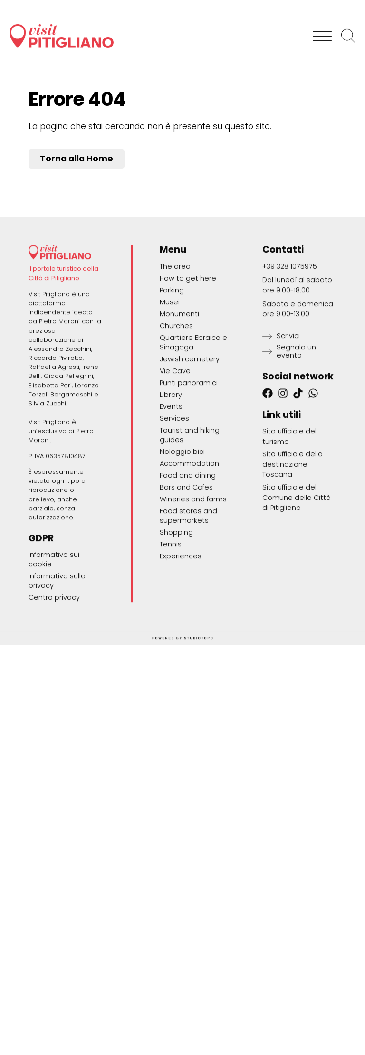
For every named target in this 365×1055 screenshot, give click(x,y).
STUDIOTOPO (199, 706)
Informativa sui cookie (54, 627)
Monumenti (179, 381)
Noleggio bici (182, 519)
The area (175, 334)
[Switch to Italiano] (297, 4)
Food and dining (188, 543)
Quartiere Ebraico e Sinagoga (193, 410)
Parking (172, 358)
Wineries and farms (193, 567)
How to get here (188, 346)
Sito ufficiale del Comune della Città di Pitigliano (296, 565)
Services (174, 486)
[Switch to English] (339, 4)
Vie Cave (175, 438)
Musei (170, 370)
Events (171, 474)
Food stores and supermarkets (188, 583)
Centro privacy (54, 665)
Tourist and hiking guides (190, 502)
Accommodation (189, 531)
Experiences (181, 624)
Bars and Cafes (186, 555)
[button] (322, 29)
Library (171, 462)
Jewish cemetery (190, 427)
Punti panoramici (189, 450)
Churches (176, 393)
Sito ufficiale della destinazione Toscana (292, 532)
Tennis (171, 612)
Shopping (176, 600)
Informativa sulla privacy (57, 649)
